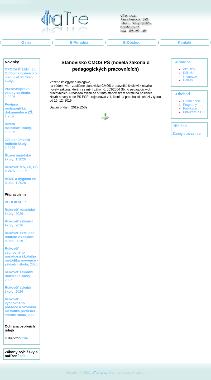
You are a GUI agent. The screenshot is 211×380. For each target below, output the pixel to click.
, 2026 (20, 212)
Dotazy (188, 80)
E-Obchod (132, 43)
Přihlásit (179, 126)
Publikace (190, 108)
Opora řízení (192, 101)
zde (23, 356)
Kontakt (184, 43)
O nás (26, 43)
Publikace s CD (194, 112)
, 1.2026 (19, 110)
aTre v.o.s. (99, 372)
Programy (190, 105)
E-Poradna (79, 43)
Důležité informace (190, 74)
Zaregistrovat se (186, 134)
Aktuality (189, 69)
